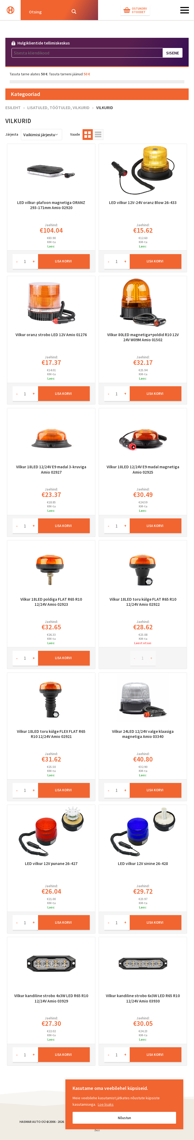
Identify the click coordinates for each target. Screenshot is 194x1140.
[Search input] (46, 11)
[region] (124, 1104)
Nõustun (124, 1117)
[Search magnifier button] (74, 11)
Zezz (97, 1131)
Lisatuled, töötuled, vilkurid (58, 107)
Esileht (13, 107)
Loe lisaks (106, 1104)
